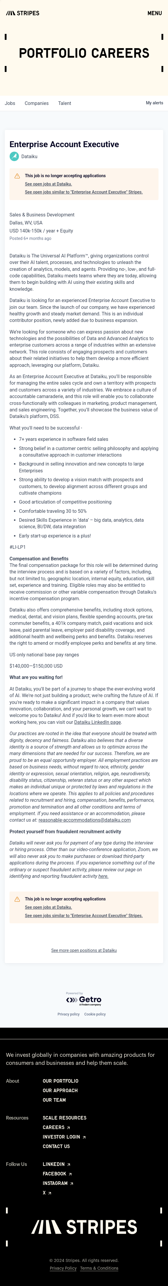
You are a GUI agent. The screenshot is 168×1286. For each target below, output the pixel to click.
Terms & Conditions (99, 1268)
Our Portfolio (60, 1081)
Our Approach (60, 1090)
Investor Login (65, 1137)
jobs (10, 103)
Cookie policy (95, 1014)
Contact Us (56, 1146)
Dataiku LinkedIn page (97, 722)
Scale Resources (64, 1118)
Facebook (58, 1174)
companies (37, 103)
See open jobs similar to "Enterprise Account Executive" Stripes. (84, 192)
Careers (57, 1127)
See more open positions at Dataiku (84, 950)
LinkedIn (57, 1164)
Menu (155, 12)
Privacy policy (69, 1014)
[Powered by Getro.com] (84, 999)
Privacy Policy (63, 1268)
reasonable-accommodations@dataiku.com (85, 820)
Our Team (54, 1100)
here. (104, 876)
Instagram (58, 1183)
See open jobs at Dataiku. (48, 184)
